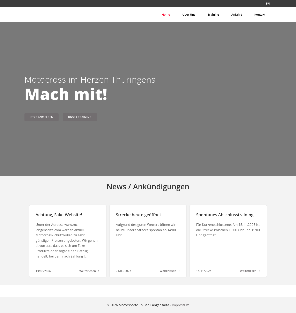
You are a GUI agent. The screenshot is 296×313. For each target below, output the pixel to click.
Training (213, 14)
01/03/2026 (123, 271)
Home (166, 14)
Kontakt (259, 14)
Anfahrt (236, 14)
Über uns (188, 14)
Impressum (180, 305)
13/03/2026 (43, 271)
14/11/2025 (203, 271)
